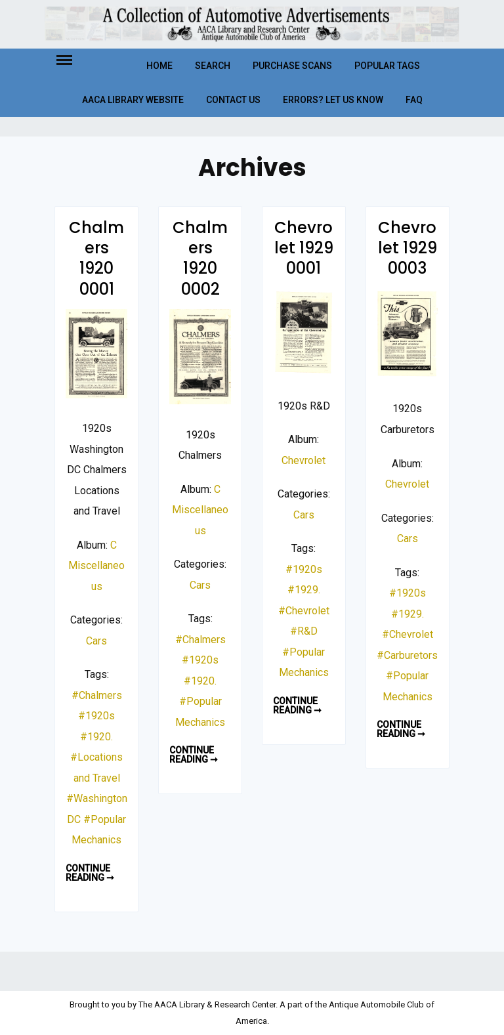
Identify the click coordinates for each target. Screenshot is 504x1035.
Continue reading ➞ (94, 873)
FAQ (414, 100)
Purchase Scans (292, 65)
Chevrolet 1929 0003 (407, 248)
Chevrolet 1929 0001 (303, 248)
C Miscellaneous (96, 566)
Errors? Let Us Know (333, 100)
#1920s (96, 715)
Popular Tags (387, 65)
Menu (76, 59)
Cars (96, 641)
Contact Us (233, 100)
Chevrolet (304, 460)
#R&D (304, 631)
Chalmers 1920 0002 (200, 258)
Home (159, 65)
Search (212, 65)
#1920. (96, 736)
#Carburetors (407, 655)
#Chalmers (97, 695)
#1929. (303, 589)
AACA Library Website (133, 100)
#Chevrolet (303, 610)
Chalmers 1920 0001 (96, 258)
